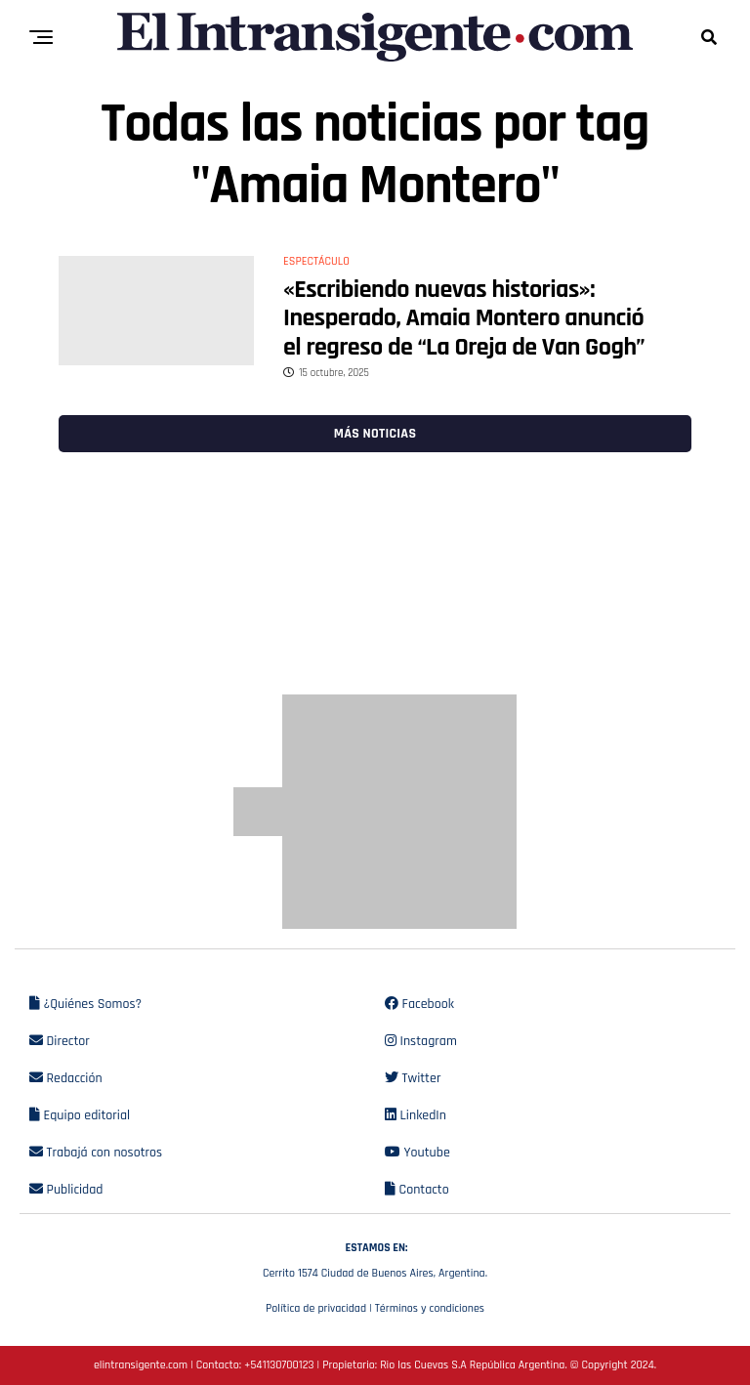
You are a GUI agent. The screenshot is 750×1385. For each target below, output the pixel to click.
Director (59, 1041)
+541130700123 (278, 1365)
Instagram (421, 1041)
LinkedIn (415, 1115)
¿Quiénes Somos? (85, 1004)
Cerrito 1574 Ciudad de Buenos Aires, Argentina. (375, 1258)
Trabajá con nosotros (95, 1152)
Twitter (412, 1078)
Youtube (417, 1152)
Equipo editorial (79, 1115)
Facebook (419, 1004)
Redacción (66, 1078)
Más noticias (375, 433)
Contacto (417, 1189)
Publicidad (66, 1189)
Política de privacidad (316, 1308)
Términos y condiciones (429, 1308)
